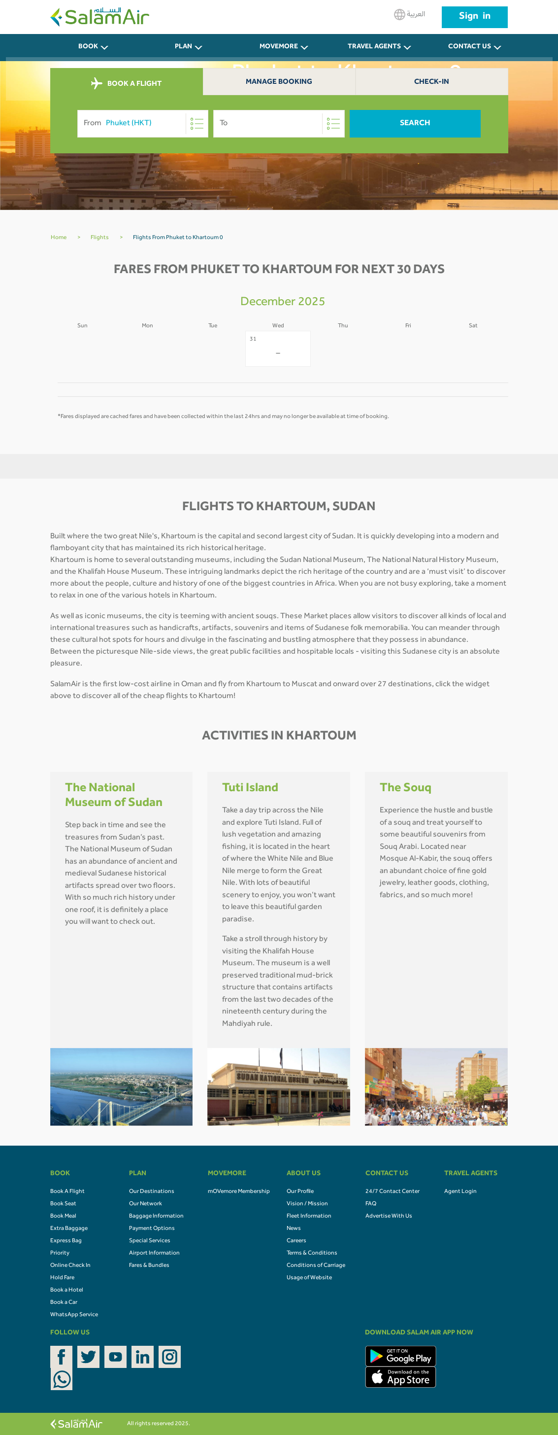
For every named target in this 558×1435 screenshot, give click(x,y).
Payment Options (152, 1229)
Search (415, 124)
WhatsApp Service (74, 1315)
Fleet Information (309, 1217)
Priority (59, 1254)
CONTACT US (469, 47)
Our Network (145, 1204)
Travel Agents (374, 47)
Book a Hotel (66, 1291)
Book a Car (63, 1303)
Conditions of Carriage (316, 1266)
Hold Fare (62, 1278)
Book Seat (63, 1204)
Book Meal (63, 1217)
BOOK (88, 47)
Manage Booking (279, 82)
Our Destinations (151, 1192)
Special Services (149, 1241)
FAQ (370, 1204)
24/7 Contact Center (392, 1192)
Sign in (475, 17)
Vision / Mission (307, 1204)
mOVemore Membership (239, 1192)
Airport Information (154, 1254)
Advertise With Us (388, 1217)
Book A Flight (67, 1192)
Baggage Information (156, 1217)
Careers (296, 1241)
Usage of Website (309, 1278)
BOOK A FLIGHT (126, 83)
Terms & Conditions (312, 1254)
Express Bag (66, 1241)
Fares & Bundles (149, 1266)
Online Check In (70, 1266)
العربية (409, 14)
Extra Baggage (69, 1229)
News (294, 1229)
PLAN (183, 47)
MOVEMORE (279, 47)
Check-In (431, 82)
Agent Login (460, 1192)
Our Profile (300, 1192)
